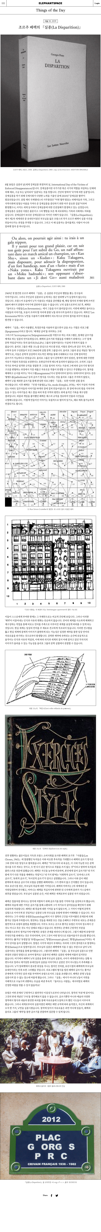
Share (45, 1195)
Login (97, 3)
